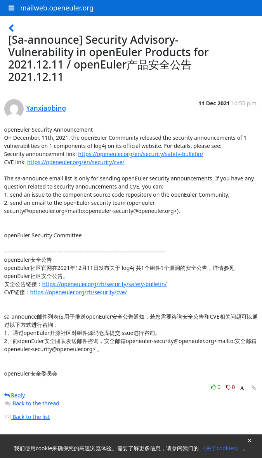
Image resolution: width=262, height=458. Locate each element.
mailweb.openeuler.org (57, 7)
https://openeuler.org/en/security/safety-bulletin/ (140, 154)
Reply (14, 395)
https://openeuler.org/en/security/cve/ (76, 162)
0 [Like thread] (216, 387)
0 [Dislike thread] (230, 387)
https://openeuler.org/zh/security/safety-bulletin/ (104, 284)
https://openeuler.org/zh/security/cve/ (78, 292)
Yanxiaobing (46, 108)
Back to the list (27, 416)
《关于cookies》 (221, 448)
